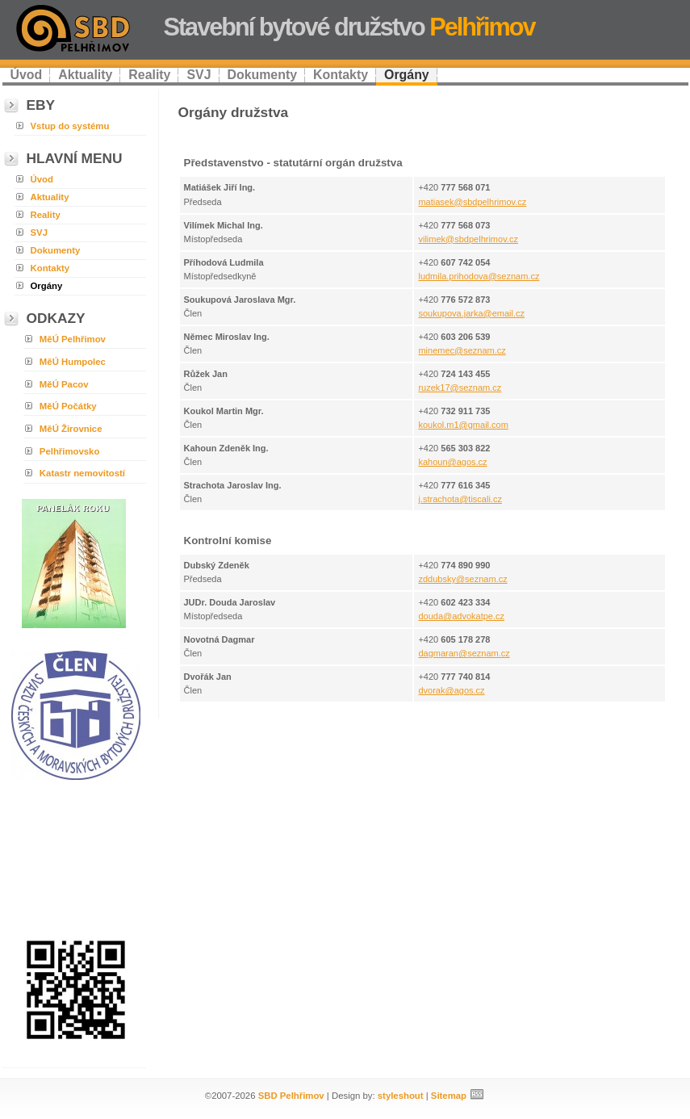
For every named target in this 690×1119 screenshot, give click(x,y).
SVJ (198, 75)
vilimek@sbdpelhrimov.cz (467, 239)
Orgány (406, 75)
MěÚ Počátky (68, 406)
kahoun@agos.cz (452, 462)
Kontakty (340, 75)
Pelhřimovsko (70, 451)
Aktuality (85, 75)
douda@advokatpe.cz (461, 616)
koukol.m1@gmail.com (463, 425)
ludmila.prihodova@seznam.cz (478, 276)
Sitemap (448, 1095)
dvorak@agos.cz (451, 690)
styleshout (401, 1095)
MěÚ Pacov (64, 384)
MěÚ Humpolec (73, 362)
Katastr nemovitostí (82, 473)
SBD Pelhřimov (291, 1095)
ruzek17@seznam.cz (459, 387)
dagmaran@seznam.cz (463, 653)
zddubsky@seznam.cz (462, 579)
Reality (149, 75)
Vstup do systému (70, 126)
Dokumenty (263, 75)
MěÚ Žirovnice (71, 429)
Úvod (26, 75)
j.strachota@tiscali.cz (459, 499)
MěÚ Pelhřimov (73, 339)
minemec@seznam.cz (461, 350)
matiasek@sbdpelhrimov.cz (472, 202)
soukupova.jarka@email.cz (471, 313)
